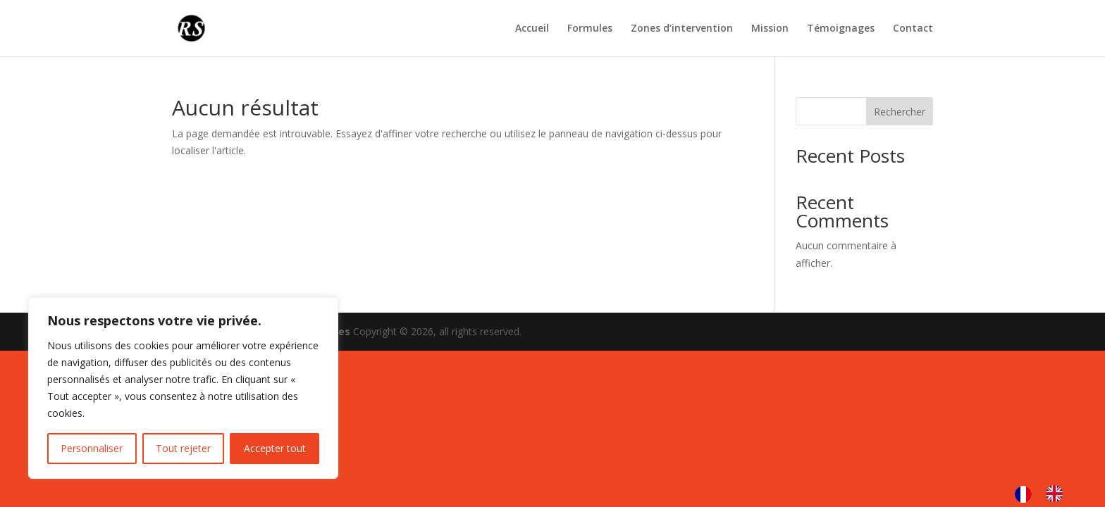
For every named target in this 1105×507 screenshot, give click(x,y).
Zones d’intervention (682, 29)
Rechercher (899, 111)
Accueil (532, 29)
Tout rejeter (183, 448)
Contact (913, 29)
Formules (589, 29)
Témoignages (841, 29)
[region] (183, 388)
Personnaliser (92, 448)
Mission (770, 29)
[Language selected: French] (1046, 493)
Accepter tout (275, 448)
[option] (1058, 493)
